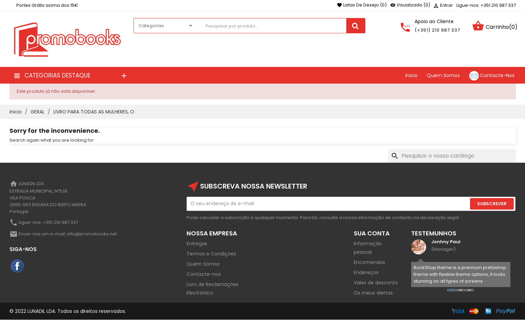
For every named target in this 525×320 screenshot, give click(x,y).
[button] (452, 290)
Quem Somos (203, 264)
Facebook (17, 266)
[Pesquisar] (452, 156)
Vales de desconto (376, 282)
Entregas (197, 243)
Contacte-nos (204, 274)
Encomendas (369, 262)
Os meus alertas (373, 292)
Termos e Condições (211, 253)
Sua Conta (372, 233)
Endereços (366, 272)
